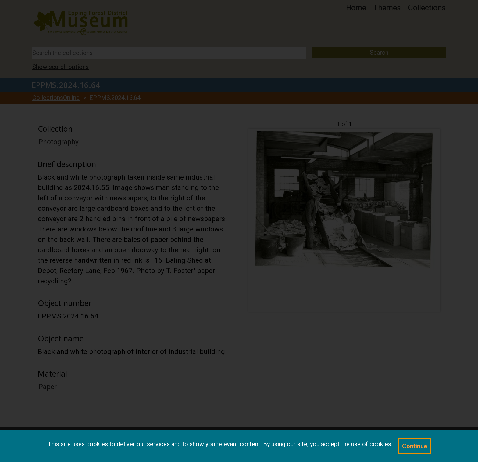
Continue (414, 446)
